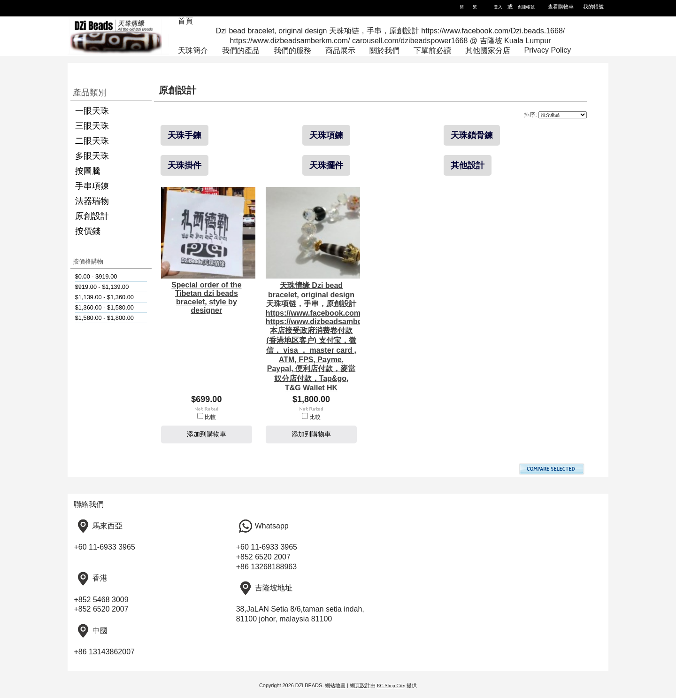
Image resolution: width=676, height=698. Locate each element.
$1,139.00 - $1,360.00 (104, 297)
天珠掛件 (184, 165)
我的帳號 (593, 6)
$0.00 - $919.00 (96, 276)
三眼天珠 (92, 126)
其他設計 (467, 165)
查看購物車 (561, 6)
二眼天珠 (92, 141)
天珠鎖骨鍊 (472, 135)
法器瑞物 (92, 201)
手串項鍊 (92, 186)
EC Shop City (391, 685)
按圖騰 (87, 171)
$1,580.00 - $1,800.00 (104, 317)
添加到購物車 (206, 434)
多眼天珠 (92, 156)
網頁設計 (360, 685)
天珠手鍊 (184, 135)
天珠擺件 (326, 165)
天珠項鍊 (326, 135)
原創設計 (92, 216)
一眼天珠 (92, 111)
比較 (210, 417)
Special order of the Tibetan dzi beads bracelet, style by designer (206, 297)
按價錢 (87, 231)
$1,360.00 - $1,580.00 (104, 307)
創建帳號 (526, 7)
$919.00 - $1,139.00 (102, 286)
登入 (498, 7)
